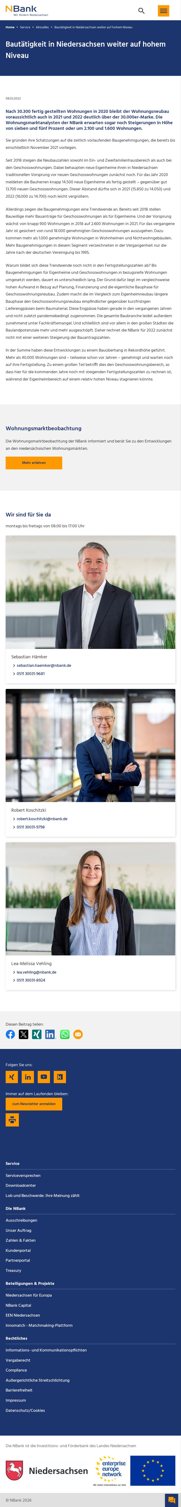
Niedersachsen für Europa (29, 1295)
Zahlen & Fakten (21, 1240)
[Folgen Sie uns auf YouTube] (44, 1077)
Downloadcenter (21, 1185)
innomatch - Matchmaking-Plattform (39, 1325)
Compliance (16, 1370)
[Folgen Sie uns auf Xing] (12, 1077)
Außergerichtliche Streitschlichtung (38, 1380)
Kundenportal (18, 1250)
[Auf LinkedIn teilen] (50, 1034)
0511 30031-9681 (31, 673)
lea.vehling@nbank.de (36, 972)
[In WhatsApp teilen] (65, 1034)
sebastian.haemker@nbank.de (44, 665)
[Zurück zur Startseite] (27, 13)
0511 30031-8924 (31, 980)
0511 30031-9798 (31, 827)
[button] (163, 10)
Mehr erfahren (34, 463)
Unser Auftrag (18, 1230)
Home (10, 27)
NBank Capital (18, 1305)
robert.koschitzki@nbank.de (42, 819)
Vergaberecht (18, 1360)
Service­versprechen (23, 1175)
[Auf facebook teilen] (10, 1034)
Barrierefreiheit (19, 1390)
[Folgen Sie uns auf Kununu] (60, 1077)
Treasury (13, 1270)
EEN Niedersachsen (23, 1315)
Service (25, 27)
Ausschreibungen (21, 1220)
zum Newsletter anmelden (34, 1104)
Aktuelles (42, 27)
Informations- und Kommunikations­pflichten (46, 1350)
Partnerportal (18, 1260)
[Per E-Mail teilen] (78, 1034)
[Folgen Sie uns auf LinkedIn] (28, 1077)
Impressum (16, 1400)
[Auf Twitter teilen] (23, 1034)
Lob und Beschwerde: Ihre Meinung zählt (43, 1195)
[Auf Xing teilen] (36, 1034)
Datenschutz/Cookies (25, 1410)
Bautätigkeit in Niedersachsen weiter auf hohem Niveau (93, 27)
